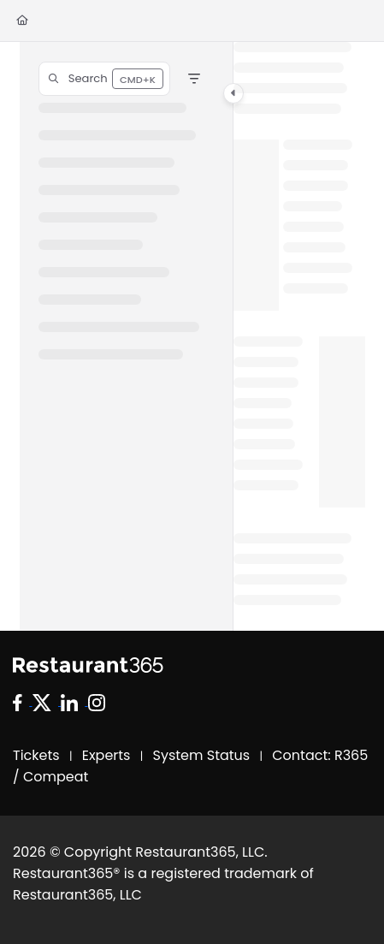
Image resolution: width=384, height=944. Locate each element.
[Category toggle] (233, 93)
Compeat (55, 777)
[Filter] (194, 78)
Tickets (36, 755)
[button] (104, 79)
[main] (299, 336)
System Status (202, 755)
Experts (106, 755)
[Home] (22, 21)
